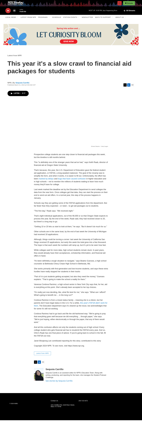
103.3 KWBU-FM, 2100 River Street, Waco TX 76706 (63, 410)
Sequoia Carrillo (22, 88)
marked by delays (46, 183)
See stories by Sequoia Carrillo (59, 385)
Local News (10, 22)
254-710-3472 (83, 405)
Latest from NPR (28, 22)
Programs (43, 22)
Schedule (56, 22)
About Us (119, 22)
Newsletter (87, 22)
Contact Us (54, 405)
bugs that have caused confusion (72, 183)
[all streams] (129, 15)
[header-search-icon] (120, 6)
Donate (131, 5)
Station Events (70, 22)
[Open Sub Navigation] (18, 22)
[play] (8, 15)
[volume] (14, 15)
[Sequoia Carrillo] (39, 379)
